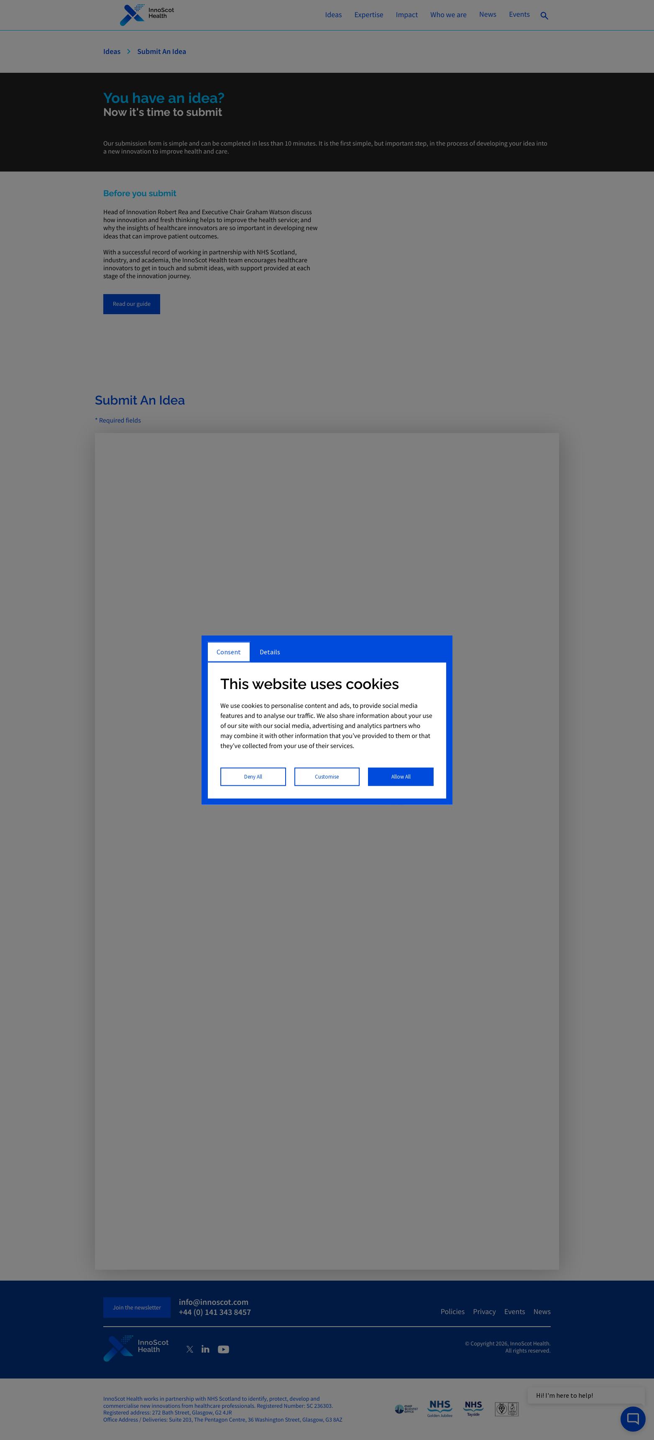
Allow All (401, 776)
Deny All (253, 776)
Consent (229, 651)
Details (270, 651)
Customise (327, 776)
